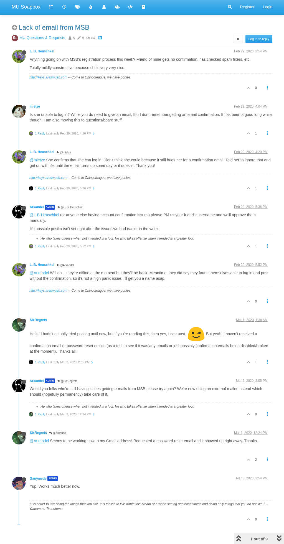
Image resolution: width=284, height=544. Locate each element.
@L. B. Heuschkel (70, 207)
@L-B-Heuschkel (44, 215)
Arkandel (37, 207)
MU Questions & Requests (42, 37)
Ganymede (38, 479)
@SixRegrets (67, 381)
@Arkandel (65, 265)
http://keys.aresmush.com (48, 77)
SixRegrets (38, 320)
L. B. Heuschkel (42, 51)
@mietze (64, 152)
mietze (35, 106)
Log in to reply (258, 39)
